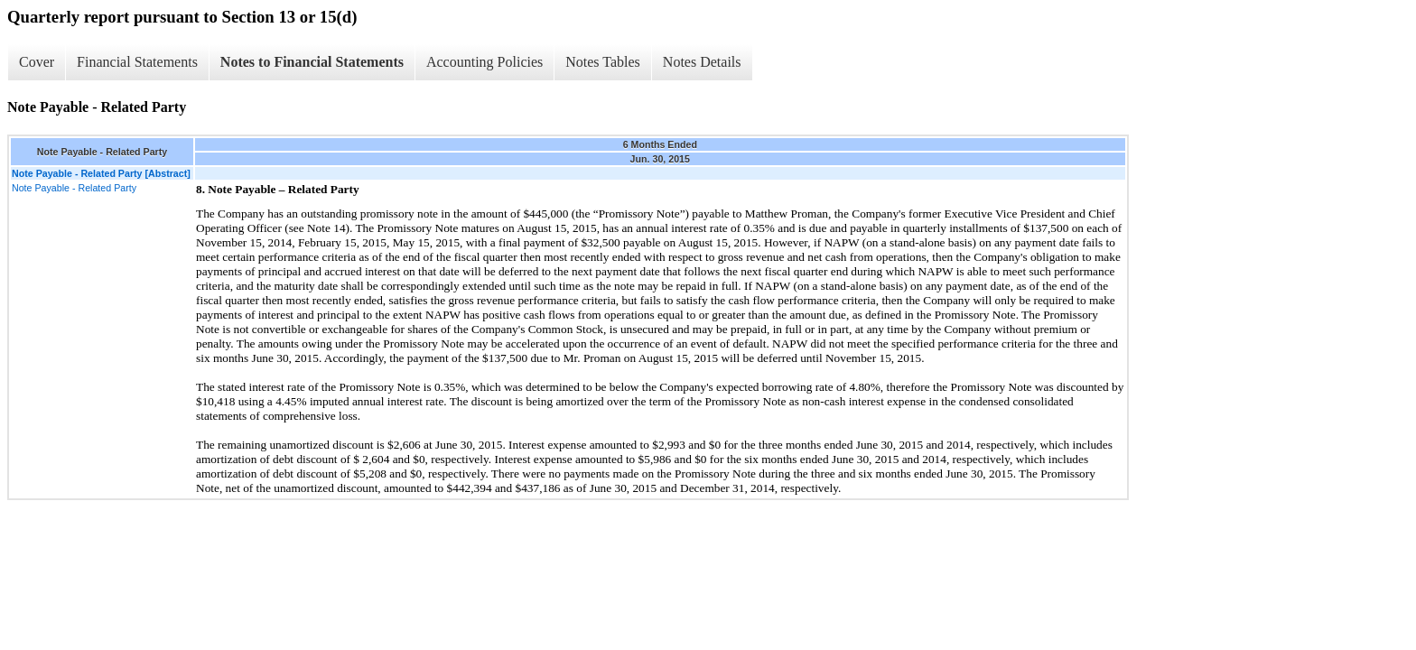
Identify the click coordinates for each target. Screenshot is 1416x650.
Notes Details (702, 62)
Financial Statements (137, 62)
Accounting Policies (484, 62)
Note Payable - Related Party (74, 187)
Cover (36, 62)
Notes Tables (602, 62)
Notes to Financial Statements (312, 62)
